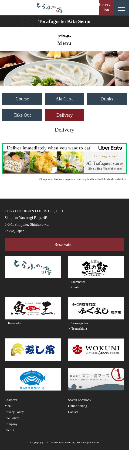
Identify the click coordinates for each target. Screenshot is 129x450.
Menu (8, 406)
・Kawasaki (13, 323)
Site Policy (12, 418)
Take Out (22, 115)
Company (11, 424)
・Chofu (73, 287)
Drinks (106, 98)
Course (22, 98)
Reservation (106, 7)
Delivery (64, 115)
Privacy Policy (14, 412)
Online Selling (77, 406)
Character (11, 400)
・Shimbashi (76, 282)
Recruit (9, 430)
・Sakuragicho (78, 323)
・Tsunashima (77, 328)
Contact (73, 412)
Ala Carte (64, 98)
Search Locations (79, 400)
